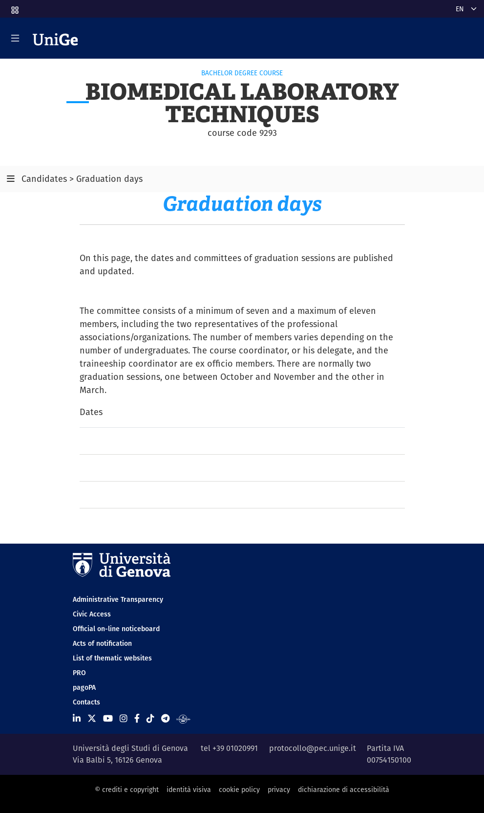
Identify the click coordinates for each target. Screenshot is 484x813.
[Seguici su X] (91, 718)
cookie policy (239, 789)
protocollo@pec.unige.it (312, 748)
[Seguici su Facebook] (137, 718)
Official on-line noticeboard (116, 629)
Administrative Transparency (118, 599)
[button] (14, 7)
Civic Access (92, 614)
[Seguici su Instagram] (123, 718)
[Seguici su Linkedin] (77, 718)
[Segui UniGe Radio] (183, 718)
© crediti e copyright (127, 789)
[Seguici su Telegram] (165, 718)
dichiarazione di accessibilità (343, 789)
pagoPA (84, 687)
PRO (79, 673)
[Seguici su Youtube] (108, 718)
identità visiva (189, 789)
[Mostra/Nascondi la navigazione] (15, 38)
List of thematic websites (112, 658)
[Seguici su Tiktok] (150, 718)
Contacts (86, 702)
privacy (279, 789)
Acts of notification (102, 643)
